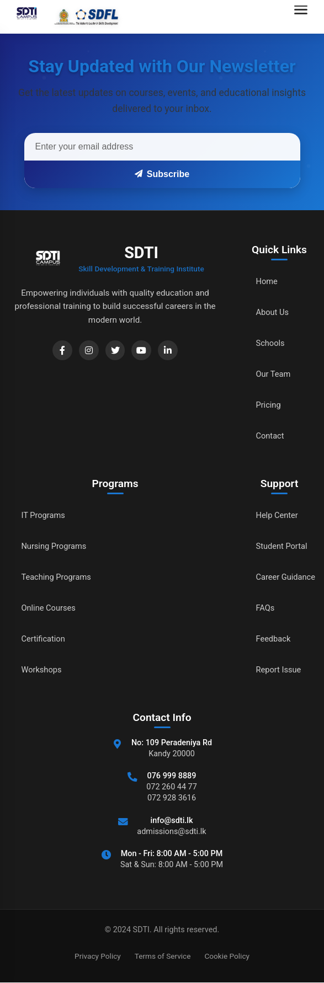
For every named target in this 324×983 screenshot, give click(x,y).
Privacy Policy (98, 956)
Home (262, 281)
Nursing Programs (56, 546)
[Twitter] (112, 351)
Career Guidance (282, 577)
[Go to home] (64, 16)
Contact (265, 436)
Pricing (264, 405)
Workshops (43, 670)
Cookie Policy (226, 956)
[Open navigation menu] (303, 16)
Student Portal (278, 546)
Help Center (273, 515)
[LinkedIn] (169, 351)
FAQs (260, 608)
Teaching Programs (59, 577)
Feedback (269, 639)
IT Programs (45, 515)
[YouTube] (141, 351)
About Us (268, 312)
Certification (45, 639)
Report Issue (275, 670)
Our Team (269, 374)
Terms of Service (163, 956)
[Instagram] (83, 351)
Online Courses (51, 608)
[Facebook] (55, 351)
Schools (265, 343)
